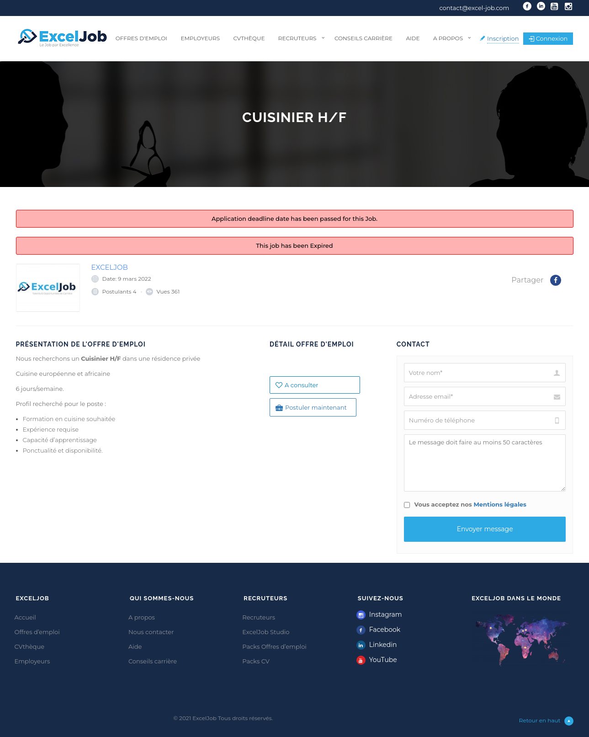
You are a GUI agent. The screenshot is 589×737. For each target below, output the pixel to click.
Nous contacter (151, 632)
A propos (448, 38)
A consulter (297, 385)
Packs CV (256, 661)
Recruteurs (297, 38)
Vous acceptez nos (465, 504)
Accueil (25, 617)
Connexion (548, 38)
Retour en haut (546, 721)
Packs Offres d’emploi (274, 646)
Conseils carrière (363, 38)
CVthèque (249, 38)
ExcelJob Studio (265, 632)
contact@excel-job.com (474, 7)
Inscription (503, 38)
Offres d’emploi (141, 38)
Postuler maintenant (311, 407)
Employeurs (200, 38)
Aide (412, 38)
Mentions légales (499, 504)
